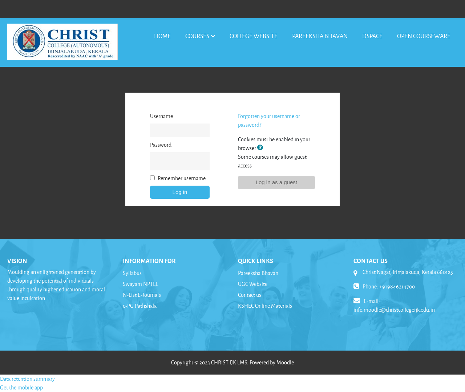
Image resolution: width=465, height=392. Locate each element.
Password (160, 145)
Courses (197, 36)
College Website (254, 36)
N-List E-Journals (142, 295)
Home (162, 36)
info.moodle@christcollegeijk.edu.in (394, 310)
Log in (180, 192)
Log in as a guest (276, 182)
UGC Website (252, 284)
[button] (261, 148)
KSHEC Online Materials (265, 306)
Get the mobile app (21, 387)
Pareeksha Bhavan (320, 36)
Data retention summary (27, 379)
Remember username (182, 178)
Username (161, 116)
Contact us (249, 295)
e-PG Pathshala (140, 306)
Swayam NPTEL (140, 284)
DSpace (372, 36)
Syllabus (132, 273)
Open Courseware (423, 36)
